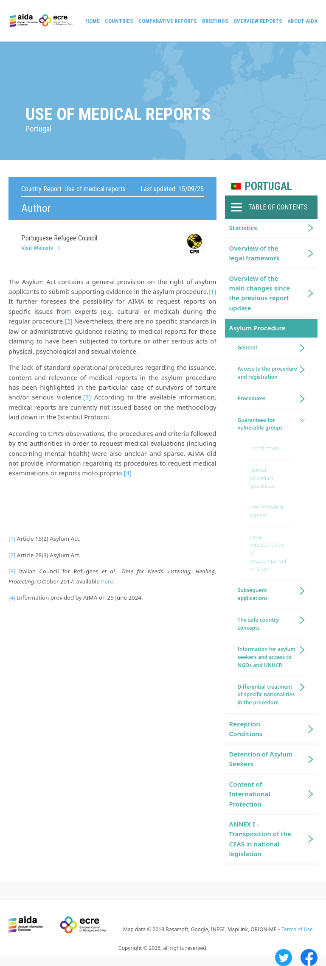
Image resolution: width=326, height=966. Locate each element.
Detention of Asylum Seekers (261, 759)
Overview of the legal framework (254, 253)
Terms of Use (296, 929)
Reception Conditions (246, 729)
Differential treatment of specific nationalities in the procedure (266, 694)
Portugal (268, 186)
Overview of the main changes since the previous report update (259, 293)
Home (92, 21)
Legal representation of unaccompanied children (268, 552)
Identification (264, 448)
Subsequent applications (253, 594)
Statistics (243, 227)
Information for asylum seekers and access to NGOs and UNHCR (266, 657)
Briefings (215, 21)
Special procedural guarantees (263, 478)
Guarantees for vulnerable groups (260, 424)
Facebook (309, 957)
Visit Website (37, 248)
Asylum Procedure (257, 328)
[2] (68, 321)
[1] (212, 291)
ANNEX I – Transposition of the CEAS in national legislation (260, 839)
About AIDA (302, 21)
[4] (127, 473)
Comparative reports (167, 21)
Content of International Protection (249, 794)
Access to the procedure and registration (267, 372)
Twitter (283, 957)
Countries (119, 21)
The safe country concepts (258, 623)
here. (108, 581)
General (247, 347)
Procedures (252, 398)
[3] (87, 397)
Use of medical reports (266, 511)
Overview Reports (257, 21)
